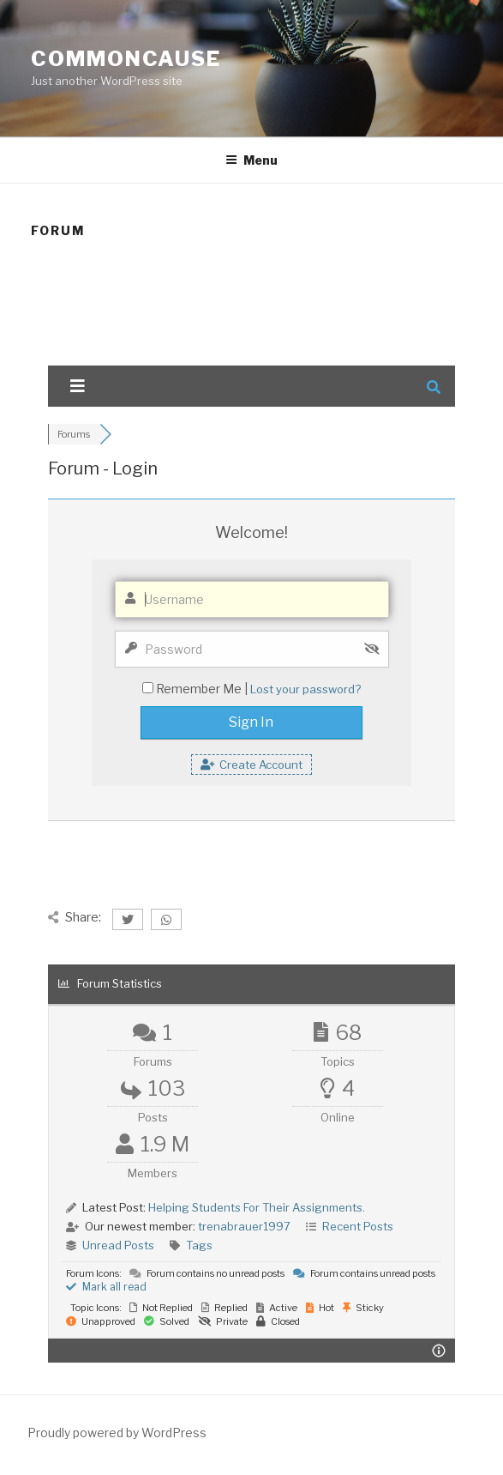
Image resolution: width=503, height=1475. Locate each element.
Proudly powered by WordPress (117, 1432)
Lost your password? (305, 689)
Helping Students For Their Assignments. (256, 1207)
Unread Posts (118, 1245)
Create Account (251, 764)
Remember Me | (203, 688)
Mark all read (106, 1286)
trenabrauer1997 (244, 1226)
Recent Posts (357, 1226)
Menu (251, 160)
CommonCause (126, 58)
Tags (199, 1245)
